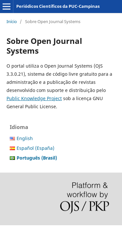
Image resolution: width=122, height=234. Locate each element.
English (25, 138)
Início (12, 21)
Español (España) (35, 148)
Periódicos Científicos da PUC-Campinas (58, 6)
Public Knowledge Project (34, 98)
